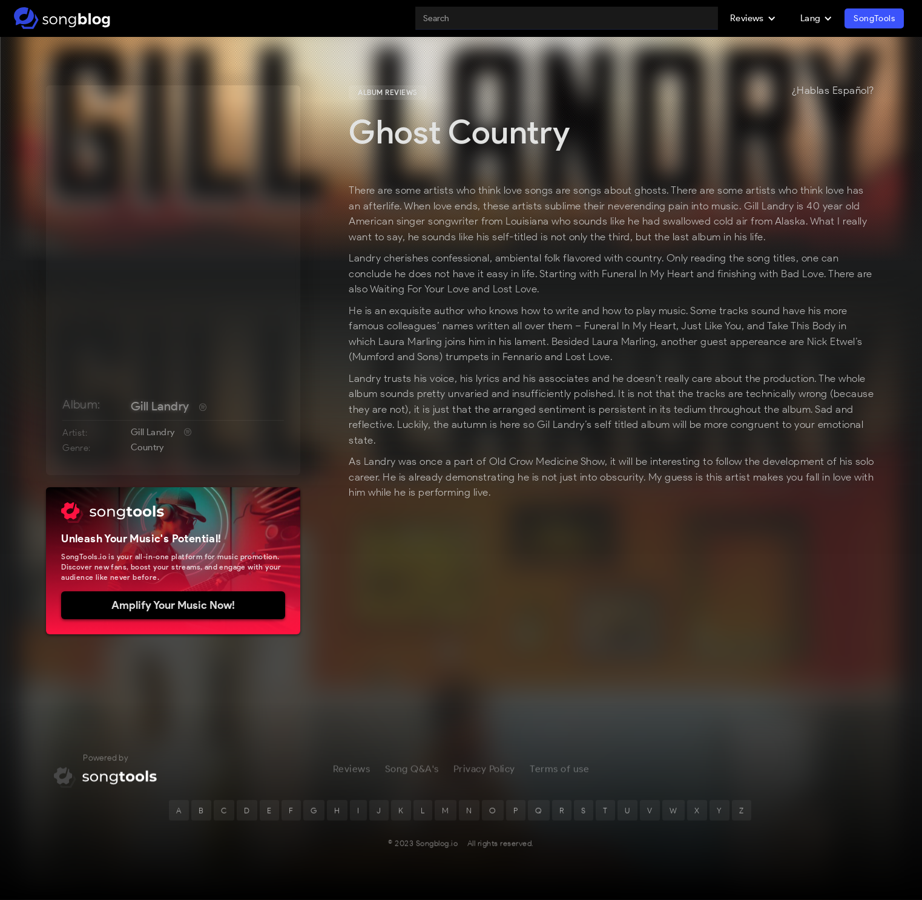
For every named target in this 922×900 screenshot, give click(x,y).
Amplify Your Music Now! (173, 605)
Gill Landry (160, 406)
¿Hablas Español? (833, 90)
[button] (753, 18)
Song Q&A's (412, 771)
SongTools (874, 18)
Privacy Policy (484, 771)
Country (147, 447)
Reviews (351, 771)
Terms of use (559, 771)
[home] (62, 18)
